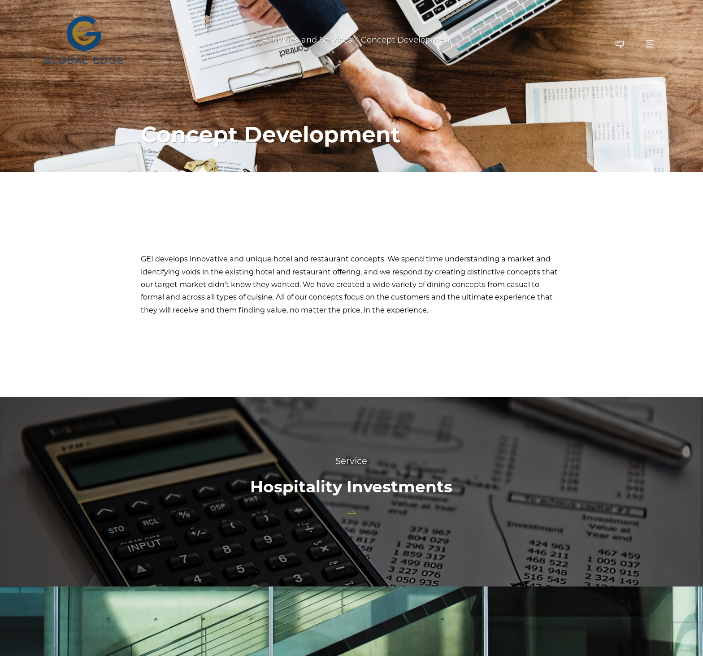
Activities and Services (307, 40)
